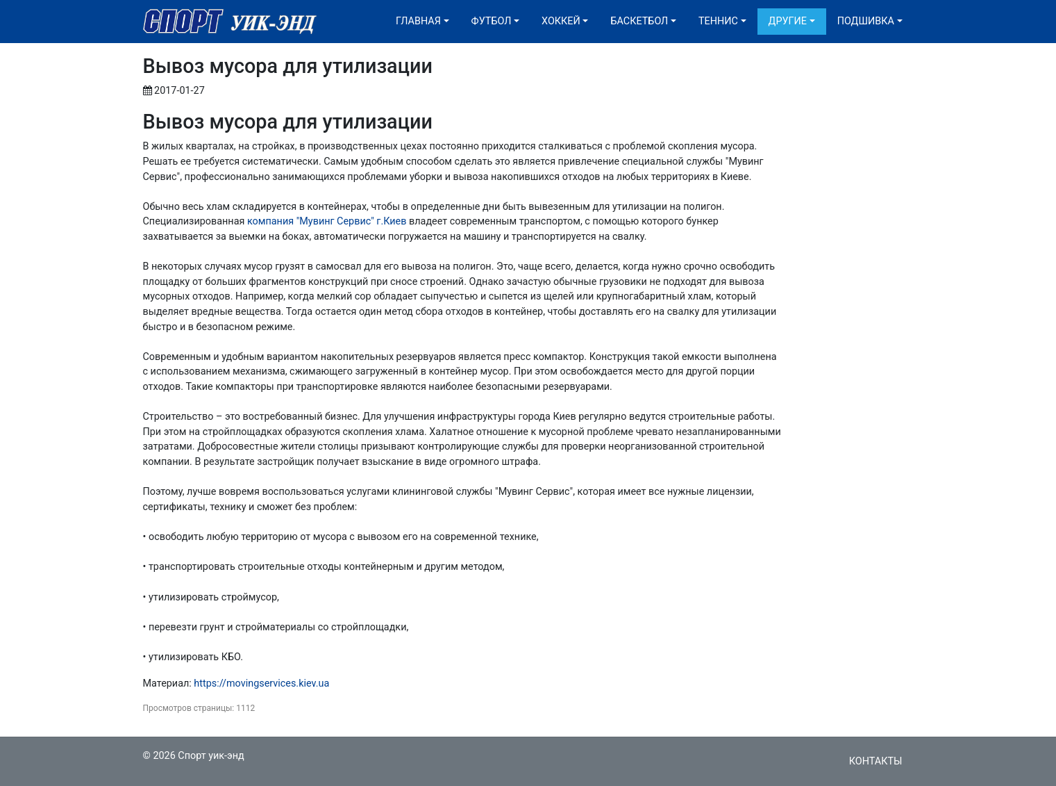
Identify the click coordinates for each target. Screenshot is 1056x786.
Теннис (718, 21)
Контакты (876, 761)
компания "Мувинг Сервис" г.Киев (326, 221)
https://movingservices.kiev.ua (261, 683)
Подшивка (865, 21)
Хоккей (561, 21)
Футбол (491, 21)
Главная (418, 21)
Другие (788, 21)
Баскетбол (639, 21)
